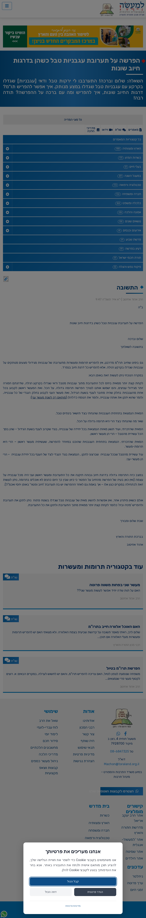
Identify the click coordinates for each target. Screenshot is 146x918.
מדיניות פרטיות (73, 906)
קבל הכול (73, 881)
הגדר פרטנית (95, 891)
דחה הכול (50, 891)
